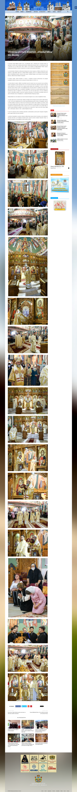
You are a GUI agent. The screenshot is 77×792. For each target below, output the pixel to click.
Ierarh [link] (22, 11)
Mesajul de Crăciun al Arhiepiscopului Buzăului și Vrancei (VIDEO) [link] (62, 134)
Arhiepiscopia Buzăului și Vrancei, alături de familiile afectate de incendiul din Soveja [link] (41, 730)
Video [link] (52, 110)
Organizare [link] (29, 11)
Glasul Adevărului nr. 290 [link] (57, 166)
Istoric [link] (17, 11)
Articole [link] (36, 11)
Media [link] (49, 11)
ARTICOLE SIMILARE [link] (12, 717)
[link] (38, 5)
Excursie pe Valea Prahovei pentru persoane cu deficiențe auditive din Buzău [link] (17, 713)
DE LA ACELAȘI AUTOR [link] (21, 717)
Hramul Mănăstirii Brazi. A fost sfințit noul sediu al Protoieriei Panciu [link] (39, 713)
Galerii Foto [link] (10, 14)
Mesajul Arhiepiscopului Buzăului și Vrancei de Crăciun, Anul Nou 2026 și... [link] (63, 121)
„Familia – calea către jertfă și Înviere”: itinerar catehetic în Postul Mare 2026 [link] (28, 730)
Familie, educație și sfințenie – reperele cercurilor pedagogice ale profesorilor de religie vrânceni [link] (28, 744)
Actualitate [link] (42, 11)
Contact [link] (59, 11)
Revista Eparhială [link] (54, 149)
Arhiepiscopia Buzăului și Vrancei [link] (59, 105)
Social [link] (54, 11)
